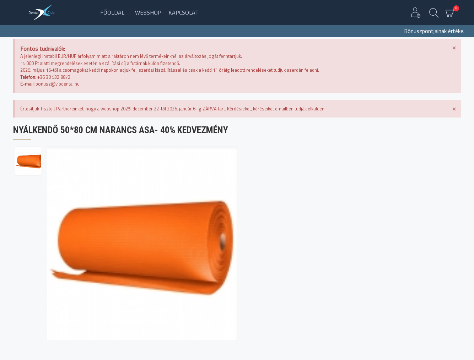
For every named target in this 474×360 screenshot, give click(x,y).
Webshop (148, 12)
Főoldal (112, 12)
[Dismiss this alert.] (454, 47)
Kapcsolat (183, 12)
